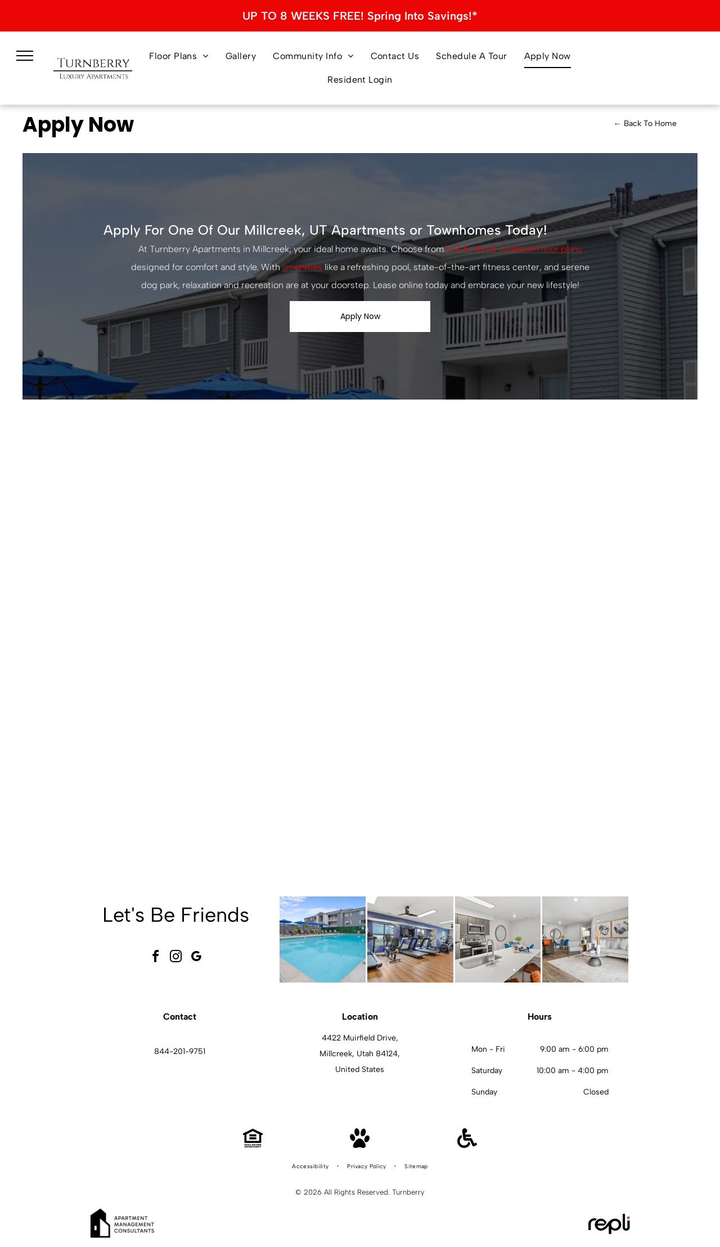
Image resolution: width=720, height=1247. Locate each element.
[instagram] (176, 958)
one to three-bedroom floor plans (514, 249)
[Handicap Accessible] (467, 1145)
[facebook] (156, 958)
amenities (302, 267)
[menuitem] (179, 56)
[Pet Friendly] (360, 1145)
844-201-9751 (179, 1051)
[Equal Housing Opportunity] (253, 1145)
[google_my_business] (196, 958)
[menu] (24, 55)
